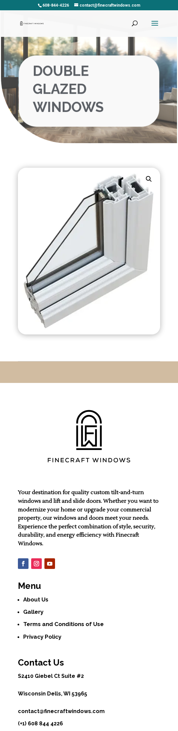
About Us (35, 599)
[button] (149, 179)
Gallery (33, 611)
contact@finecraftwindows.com (61, 711)
